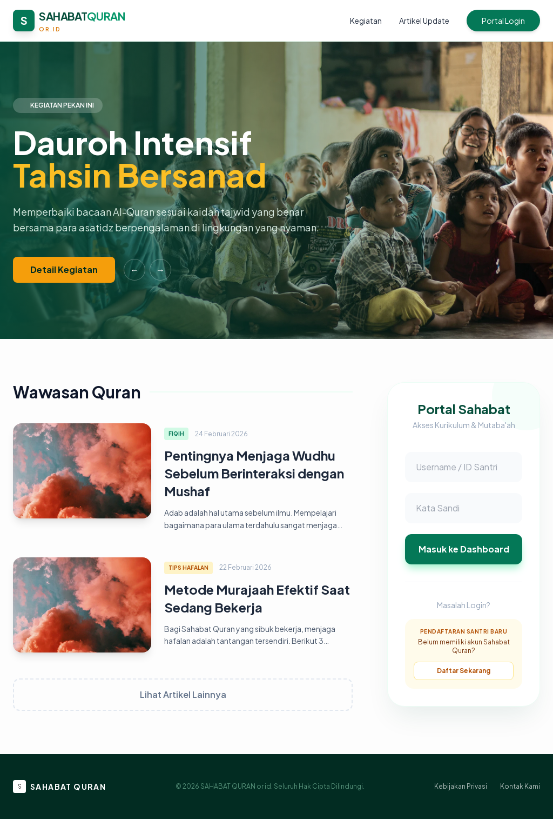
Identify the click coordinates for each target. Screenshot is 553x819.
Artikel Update (424, 20)
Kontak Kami (520, 786)
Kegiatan (366, 20)
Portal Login (503, 20)
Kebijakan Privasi (460, 786)
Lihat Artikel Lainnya (183, 694)
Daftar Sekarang (463, 671)
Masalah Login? (463, 605)
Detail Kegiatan (64, 269)
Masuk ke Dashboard (464, 549)
